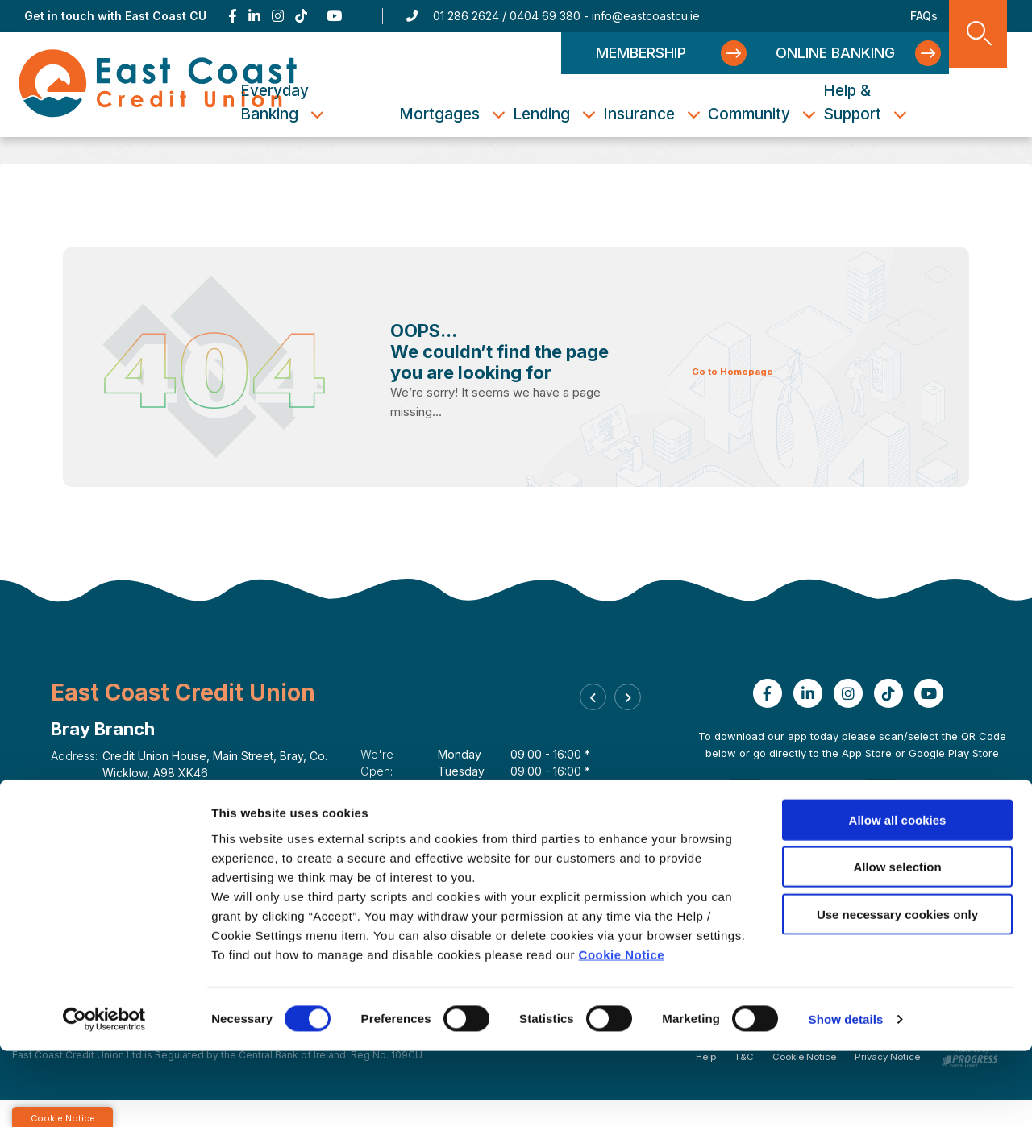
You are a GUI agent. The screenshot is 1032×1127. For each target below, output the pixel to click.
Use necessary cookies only (897, 989)
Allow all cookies (898, 895)
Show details (846, 1095)
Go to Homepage (744, 370)
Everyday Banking (334, 102)
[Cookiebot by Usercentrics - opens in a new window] (104, 1095)
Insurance (669, 114)
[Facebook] (232, 16)
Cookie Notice (622, 1030)
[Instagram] (278, 16)
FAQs (924, 16)
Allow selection (897, 943)
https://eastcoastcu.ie (165, 823)
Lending (572, 114)
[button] (597, 703)
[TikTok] (301, 16)
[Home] (158, 84)
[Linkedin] (254, 16)
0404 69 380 (545, 16)
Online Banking (841, 52)
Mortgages (470, 114)
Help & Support (883, 102)
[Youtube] (335, 16)
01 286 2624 (466, 16)
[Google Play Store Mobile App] (919, 822)
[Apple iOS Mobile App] (788, 822)
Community (780, 114)
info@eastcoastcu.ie (646, 16)
